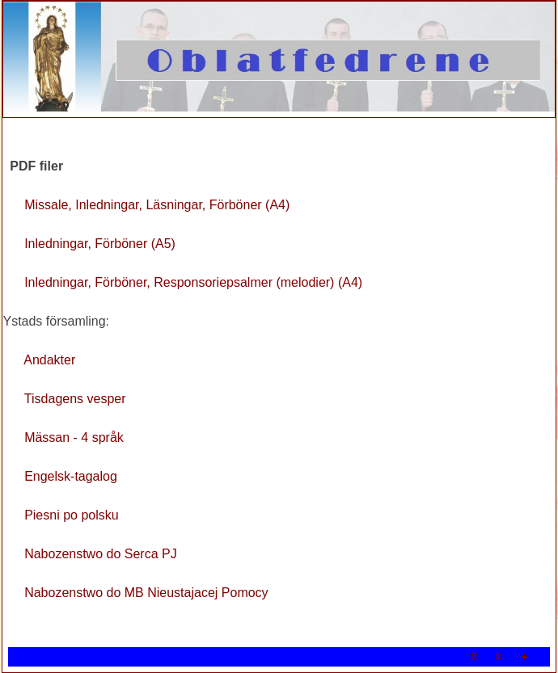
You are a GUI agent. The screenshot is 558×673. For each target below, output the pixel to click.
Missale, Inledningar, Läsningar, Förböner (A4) (157, 205)
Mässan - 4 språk (74, 437)
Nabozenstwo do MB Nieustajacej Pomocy (146, 592)
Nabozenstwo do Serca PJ (100, 554)
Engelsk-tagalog (70, 476)
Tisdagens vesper (75, 399)
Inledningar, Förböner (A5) (99, 243)
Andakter (49, 360)
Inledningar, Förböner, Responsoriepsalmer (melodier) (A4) (193, 282)
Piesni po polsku (71, 515)
